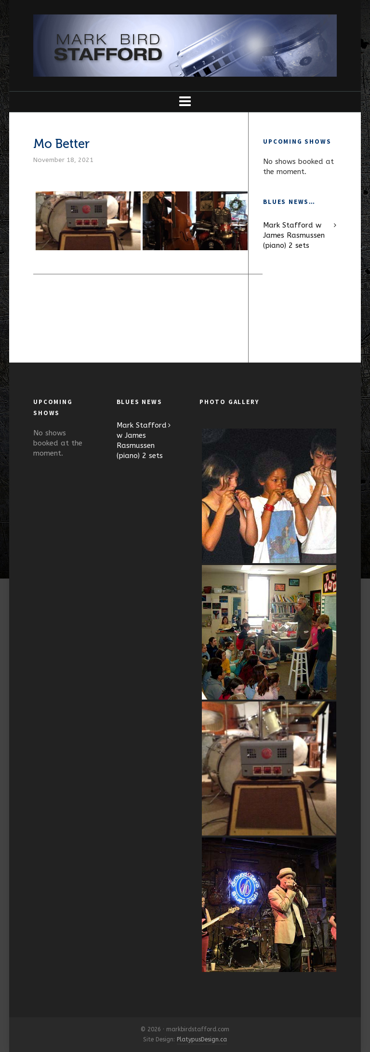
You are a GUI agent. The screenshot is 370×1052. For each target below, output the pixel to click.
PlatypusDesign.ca (202, 1039)
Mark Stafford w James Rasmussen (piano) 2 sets (294, 235)
